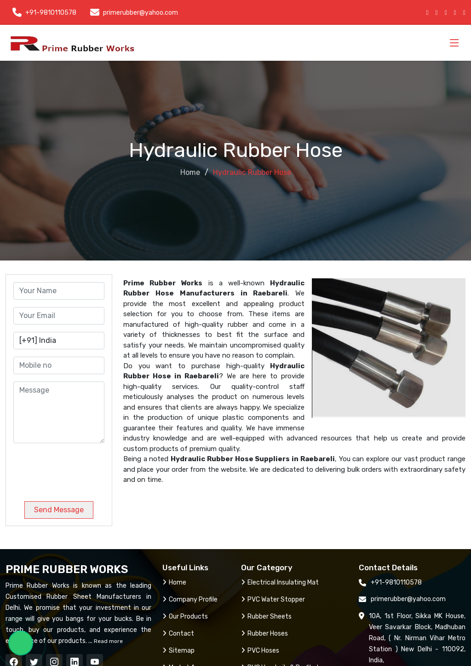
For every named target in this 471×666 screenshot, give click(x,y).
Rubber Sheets (266, 616)
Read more (107, 641)
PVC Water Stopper (273, 599)
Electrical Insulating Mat (280, 582)
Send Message (59, 509)
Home (190, 172)
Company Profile (190, 599)
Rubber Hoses (264, 633)
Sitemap (178, 650)
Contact (178, 633)
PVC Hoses (260, 650)
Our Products (185, 616)
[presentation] (76, 468)
